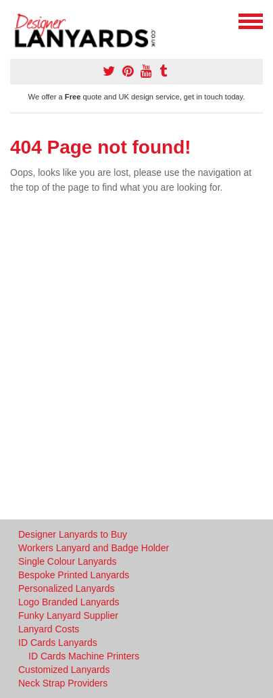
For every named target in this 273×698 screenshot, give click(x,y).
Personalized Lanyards (66, 588)
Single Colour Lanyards (67, 561)
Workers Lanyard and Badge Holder (93, 547)
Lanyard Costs (48, 629)
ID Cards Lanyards (57, 642)
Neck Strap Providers (62, 683)
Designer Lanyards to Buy (72, 534)
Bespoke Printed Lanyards (73, 574)
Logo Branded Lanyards (68, 602)
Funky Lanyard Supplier (68, 615)
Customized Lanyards (63, 669)
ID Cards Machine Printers (83, 656)
